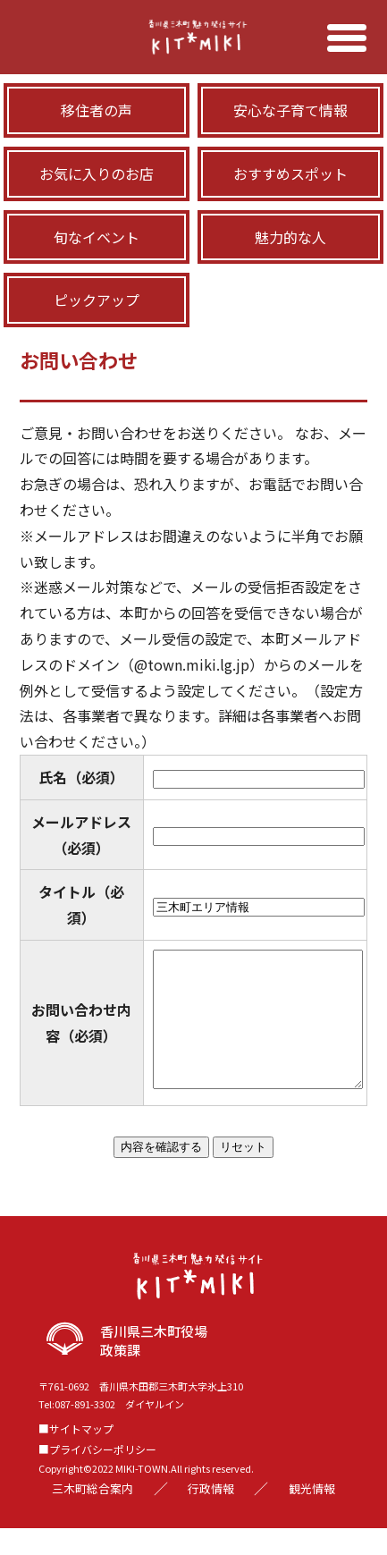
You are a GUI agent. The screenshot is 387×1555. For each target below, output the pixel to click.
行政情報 (211, 1515)
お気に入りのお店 (96, 173)
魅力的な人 (290, 237)
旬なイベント (96, 237)
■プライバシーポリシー (97, 1475)
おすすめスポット (290, 173)
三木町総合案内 (92, 1515)
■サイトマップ (76, 1455)
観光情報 (312, 1515)
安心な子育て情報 (290, 110)
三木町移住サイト (193, 51)
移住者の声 (96, 110)
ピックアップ (96, 299)
